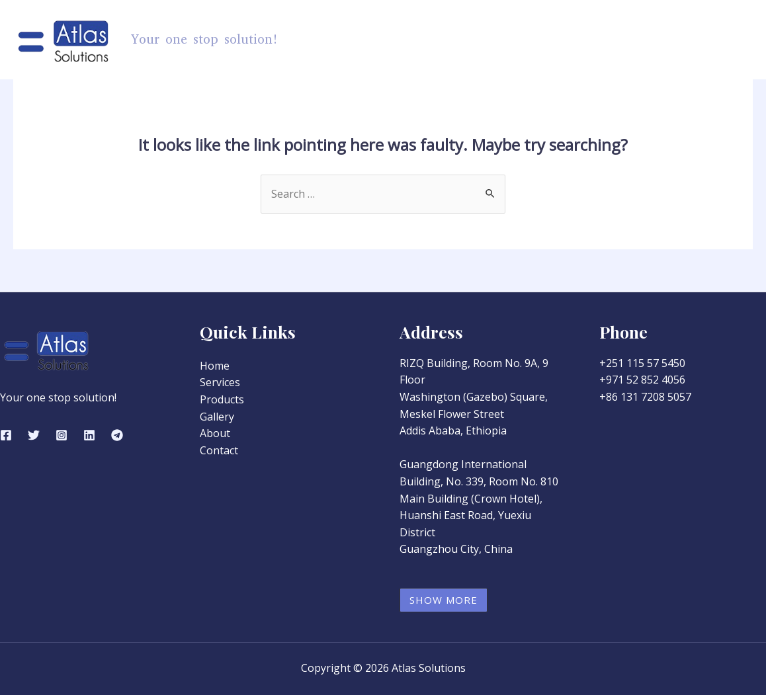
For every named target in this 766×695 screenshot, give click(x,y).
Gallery (603, 40)
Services (540, 40)
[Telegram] (117, 435)
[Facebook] (6, 435)
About (661, 40)
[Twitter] (34, 435)
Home (396, 40)
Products (465, 40)
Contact (721, 40)
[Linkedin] (89, 435)
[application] (490, 40)
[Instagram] (61, 435)
